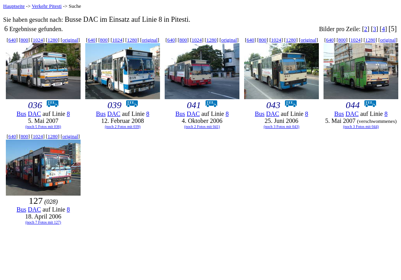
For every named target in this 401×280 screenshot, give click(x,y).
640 (12, 40)
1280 (52, 40)
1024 (38, 40)
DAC (34, 113)
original (70, 40)
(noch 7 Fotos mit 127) (43, 222)
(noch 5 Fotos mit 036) (43, 126)
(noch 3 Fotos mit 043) (281, 126)
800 (24, 40)
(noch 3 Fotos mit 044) (361, 126)
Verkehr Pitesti (47, 6)
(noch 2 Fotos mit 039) (123, 126)
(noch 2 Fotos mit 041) (202, 126)
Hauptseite (14, 6)
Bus (21, 113)
